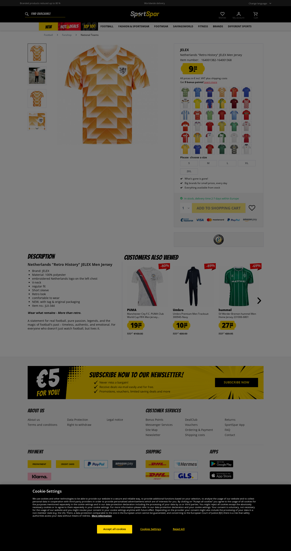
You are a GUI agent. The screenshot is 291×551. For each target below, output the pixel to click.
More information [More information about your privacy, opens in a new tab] (102, 522)
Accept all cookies (114, 535)
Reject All (179, 535)
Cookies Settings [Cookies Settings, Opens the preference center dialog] (150, 535)
